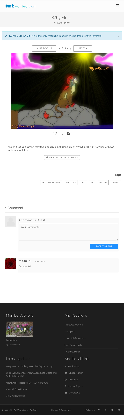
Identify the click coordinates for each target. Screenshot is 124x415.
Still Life (71, 182)
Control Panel (73, 351)
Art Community (74, 345)
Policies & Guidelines (61, 410)
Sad (92, 182)
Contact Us (72, 392)
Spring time (11, 340)
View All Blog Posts (16, 389)
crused (115, 182)
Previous (44, 48)
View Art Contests (15, 396)
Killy (83, 182)
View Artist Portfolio (62, 157)
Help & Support (74, 386)
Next (82, 48)
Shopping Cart (74, 373)
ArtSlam (33, 410)
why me (103, 182)
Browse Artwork (74, 324)
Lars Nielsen (63, 23)
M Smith (25, 261)
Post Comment (104, 246)
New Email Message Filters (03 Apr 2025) (27, 383)
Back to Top (72, 366)
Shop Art (70, 331)
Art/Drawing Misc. (51, 182)
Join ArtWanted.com (76, 338)
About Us (71, 379)
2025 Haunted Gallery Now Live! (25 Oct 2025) (29, 366)
